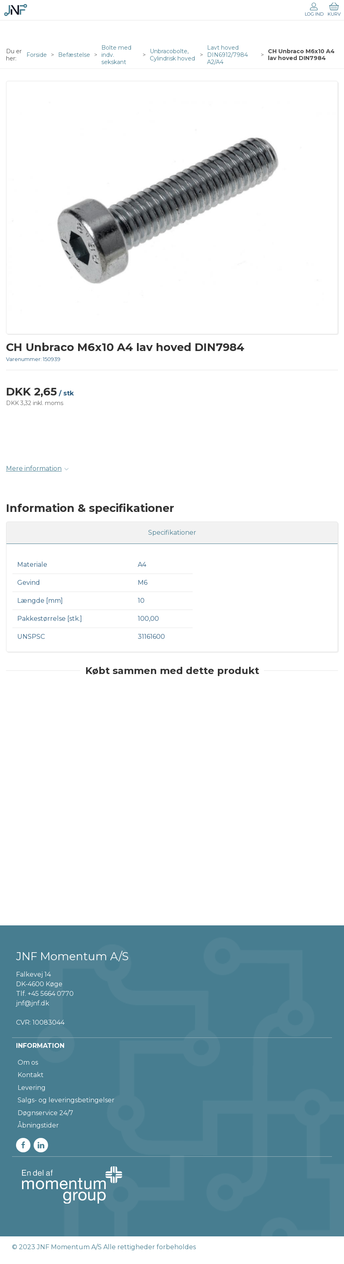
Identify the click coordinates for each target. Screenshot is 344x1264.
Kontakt (31, 1075)
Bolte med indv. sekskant (116, 55)
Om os (28, 1062)
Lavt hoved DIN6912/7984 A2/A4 (227, 55)
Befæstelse (74, 54)
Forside (36, 54)
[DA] (15, 10)
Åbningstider (38, 1125)
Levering (32, 1087)
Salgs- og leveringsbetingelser (66, 1100)
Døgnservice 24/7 (45, 1113)
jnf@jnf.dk (32, 1003)
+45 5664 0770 (51, 993)
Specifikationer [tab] (172, 532)
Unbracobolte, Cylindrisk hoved (172, 55)
